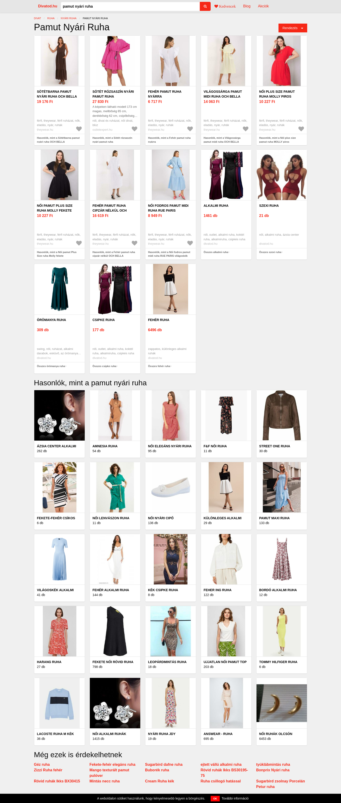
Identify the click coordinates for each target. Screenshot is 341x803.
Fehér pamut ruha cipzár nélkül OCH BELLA (110, 210)
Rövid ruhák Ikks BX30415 (57, 781)
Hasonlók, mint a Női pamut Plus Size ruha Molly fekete (57, 254)
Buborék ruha (157, 770)
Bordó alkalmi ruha (278, 590)
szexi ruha (269, 205)
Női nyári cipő (161, 518)
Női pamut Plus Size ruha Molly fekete (55, 208)
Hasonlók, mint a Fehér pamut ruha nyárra (169, 139)
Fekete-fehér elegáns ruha (112, 764)
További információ (235, 798)
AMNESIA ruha (105, 446)
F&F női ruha (215, 446)
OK (215, 798)
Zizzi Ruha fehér (48, 770)
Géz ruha (42, 764)
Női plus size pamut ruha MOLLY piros (277, 94)
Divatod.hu (47, 6)
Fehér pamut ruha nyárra (164, 94)
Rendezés (289, 28)
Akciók (263, 6)
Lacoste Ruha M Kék (55, 734)
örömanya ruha (51, 320)
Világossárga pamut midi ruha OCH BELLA (223, 94)
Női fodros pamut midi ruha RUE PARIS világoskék (168, 210)
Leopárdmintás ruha (167, 662)
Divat (37, 18)
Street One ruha (274, 446)
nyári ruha (69, 18)
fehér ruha (158, 320)
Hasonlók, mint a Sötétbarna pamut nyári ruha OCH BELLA (58, 139)
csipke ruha (104, 320)
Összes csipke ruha (104, 366)
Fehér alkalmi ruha (111, 590)
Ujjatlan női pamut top (225, 662)
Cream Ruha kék (159, 781)
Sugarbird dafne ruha (164, 764)
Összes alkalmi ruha (216, 252)
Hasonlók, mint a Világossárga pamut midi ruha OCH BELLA (222, 139)
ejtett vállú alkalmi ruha (221, 764)
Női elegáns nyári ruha (170, 446)
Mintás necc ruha (105, 781)
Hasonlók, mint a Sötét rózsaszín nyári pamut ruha (112, 139)
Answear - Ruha (218, 734)
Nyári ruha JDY (162, 734)
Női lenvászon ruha (111, 518)
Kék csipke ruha (163, 590)
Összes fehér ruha (159, 366)
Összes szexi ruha (270, 252)
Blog (246, 6)
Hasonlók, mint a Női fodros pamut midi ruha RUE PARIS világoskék (169, 254)
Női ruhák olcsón (275, 734)
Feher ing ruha (218, 590)
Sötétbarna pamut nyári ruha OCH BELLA (57, 94)
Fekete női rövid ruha (113, 662)
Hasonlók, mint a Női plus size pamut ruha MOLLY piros (277, 139)
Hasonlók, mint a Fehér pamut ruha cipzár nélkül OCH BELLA (114, 254)
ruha (50, 18)
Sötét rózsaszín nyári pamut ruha (113, 94)
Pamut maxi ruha (274, 518)
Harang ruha (49, 662)
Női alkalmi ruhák (109, 734)
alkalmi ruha (216, 205)
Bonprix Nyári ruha (273, 770)
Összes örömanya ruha (51, 366)
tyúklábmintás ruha (273, 764)
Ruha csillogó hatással (221, 781)
